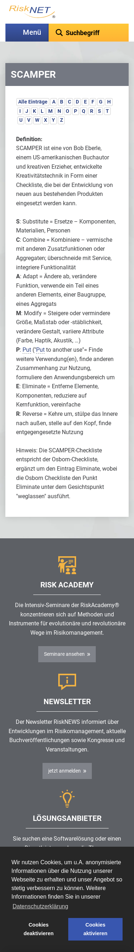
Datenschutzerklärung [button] (40, 906)
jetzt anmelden (64, 771)
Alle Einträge (33, 102)
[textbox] (88, 33)
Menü (32, 32)
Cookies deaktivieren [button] (39, 929)
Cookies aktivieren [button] (95, 929)
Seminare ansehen (64, 654)
